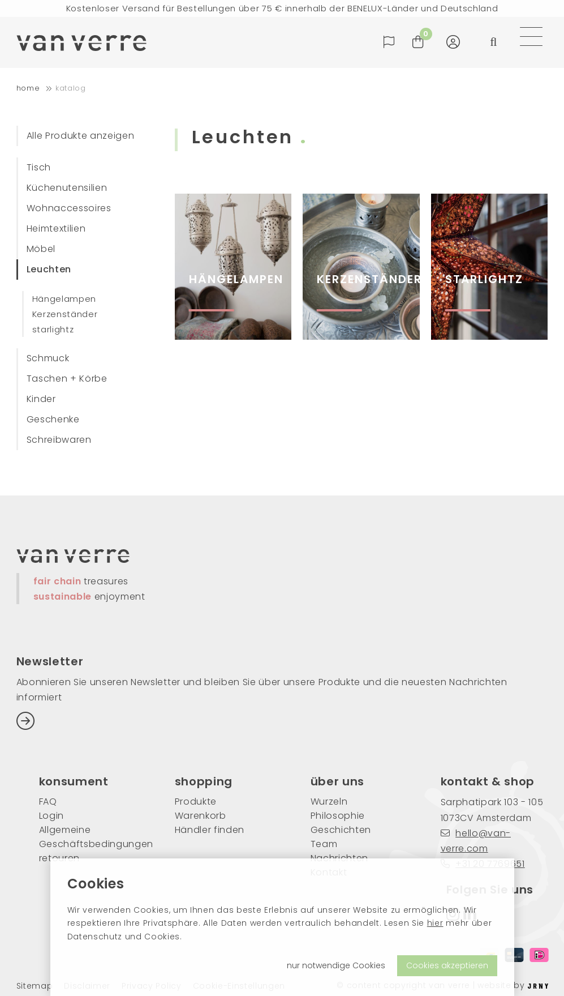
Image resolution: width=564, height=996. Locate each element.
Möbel (41, 248)
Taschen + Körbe (67, 378)
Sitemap (34, 986)
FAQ (48, 801)
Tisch (39, 167)
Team (324, 843)
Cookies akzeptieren (447, 965)
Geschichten (341, 829)
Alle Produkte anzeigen (81, 135)
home (28, 88)
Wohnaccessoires (69, 208)
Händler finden (210, 829)
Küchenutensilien (67, 187)
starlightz (53, 329)
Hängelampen (64, 299)
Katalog (70, 88)
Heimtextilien (56, 228)
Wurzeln (329, 801)
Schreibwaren (59, 439)
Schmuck (48, 358)
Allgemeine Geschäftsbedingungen (90, 836)
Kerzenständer (65, 314)
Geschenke (53, 419)
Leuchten (49, 269)
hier (435, 923)
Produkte (196, 801)
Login (51, 815)
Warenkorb (200, 815)
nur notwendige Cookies (336, 965)
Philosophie (338, 815)
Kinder (41, 398)
